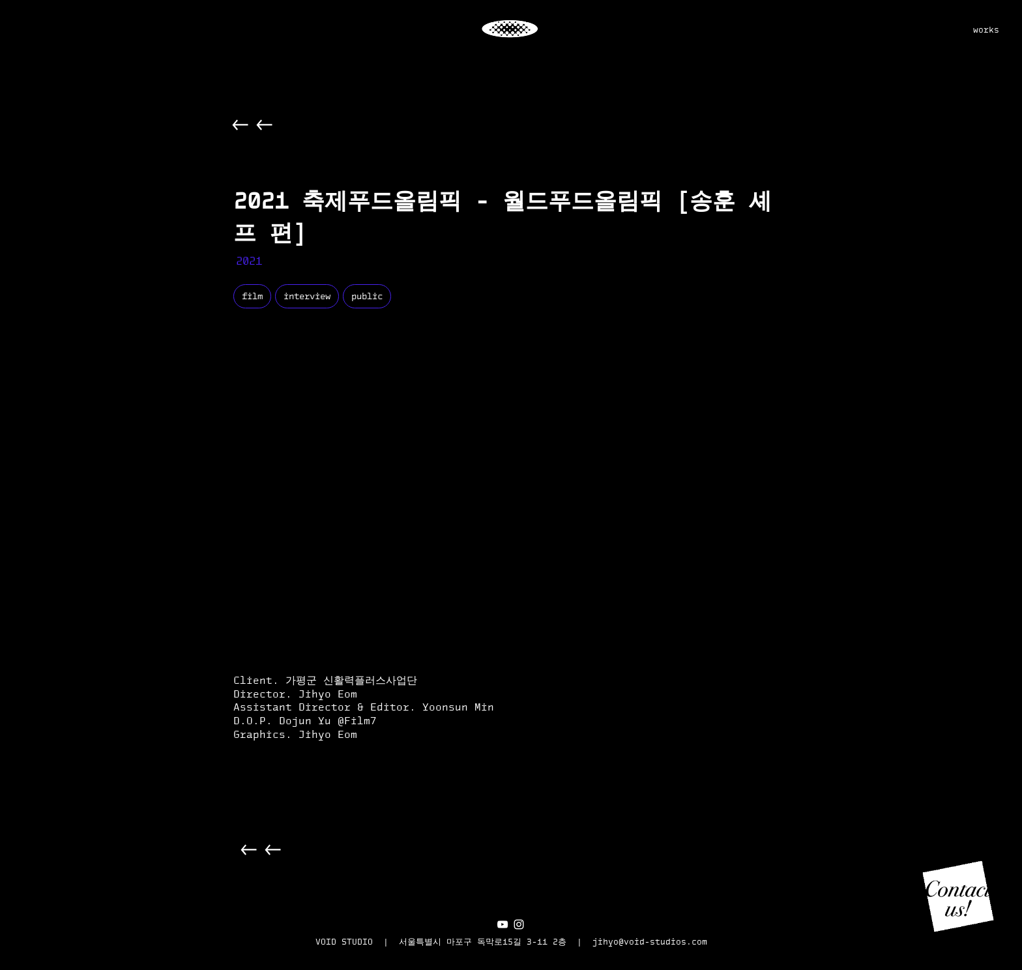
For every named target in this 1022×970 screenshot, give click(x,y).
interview (306, 295)
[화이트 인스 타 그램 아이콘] (518, 924)
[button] (958, 896)
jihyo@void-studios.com (649, 941)
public (367, 295)
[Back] (241, 125)
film (252, 295)
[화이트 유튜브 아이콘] (502, 924)
